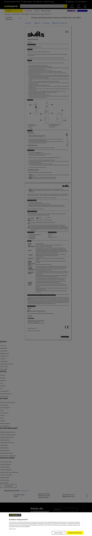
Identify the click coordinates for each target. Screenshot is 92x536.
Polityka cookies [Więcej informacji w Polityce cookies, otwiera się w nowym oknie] (12, 529)
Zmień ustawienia (58, 533)
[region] (46, 524)
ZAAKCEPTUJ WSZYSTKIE (74, 533)
